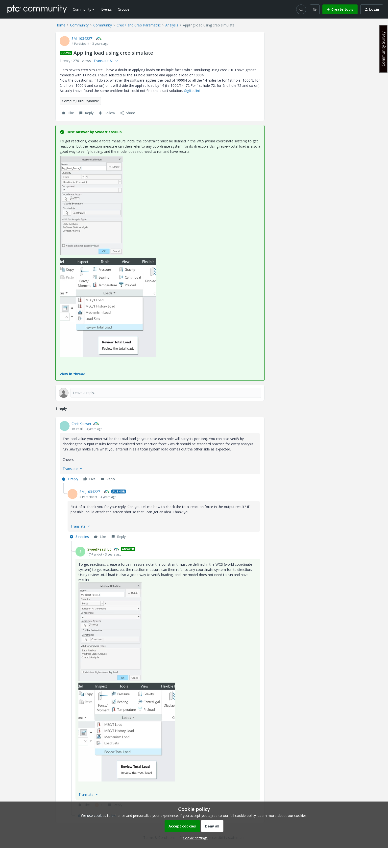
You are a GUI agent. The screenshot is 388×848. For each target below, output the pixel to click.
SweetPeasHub (99, 549)
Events (106, 9)
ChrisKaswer (81, 423)
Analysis (171, 25)
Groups (123, 9)
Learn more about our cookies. (282, 815)
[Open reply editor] (160, 393)
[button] (340, 9)
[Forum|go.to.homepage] (37, 9)
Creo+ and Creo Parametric (139, 25)
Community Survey (383, 48)
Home (60, 25)
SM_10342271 (83, 38)
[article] (160, 452)
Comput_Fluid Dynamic (80, 101)
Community (79, 25)
